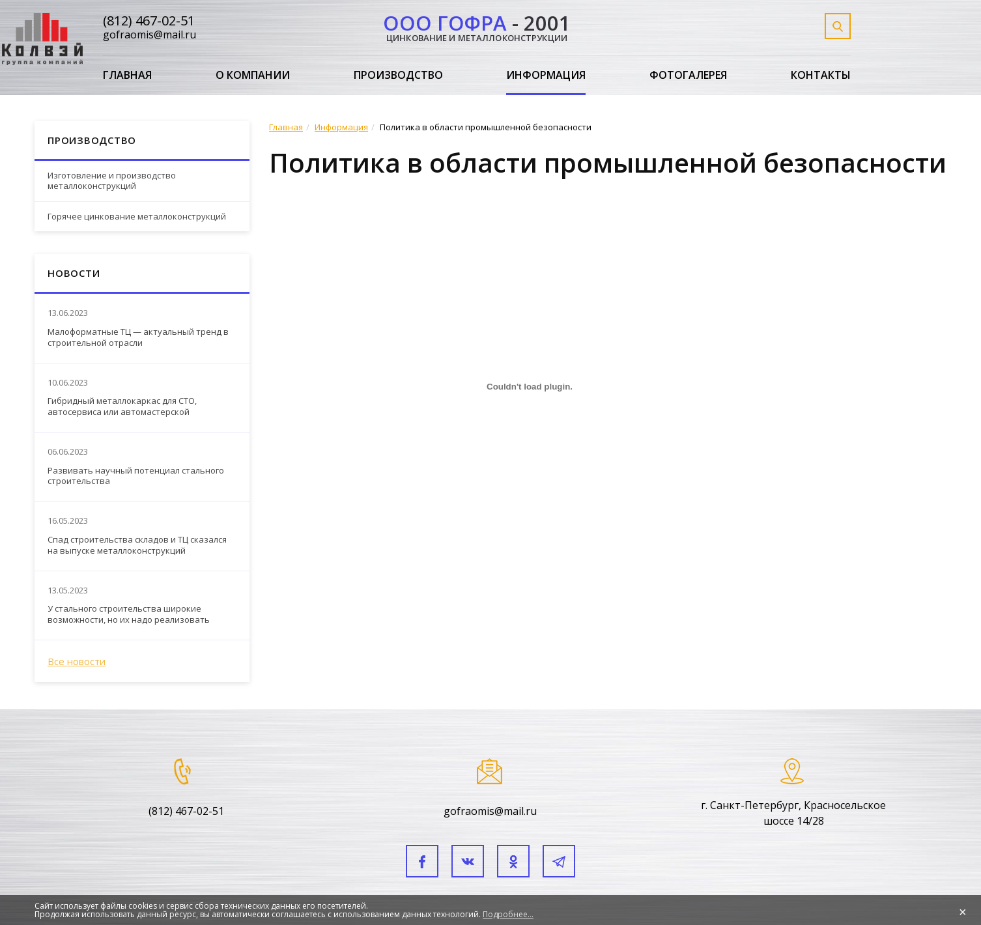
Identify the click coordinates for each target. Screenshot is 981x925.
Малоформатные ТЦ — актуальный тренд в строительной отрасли (138, 337)
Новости (74, 272)
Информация (546, 75)
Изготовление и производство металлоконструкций (112, 180)
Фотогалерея (688, 75)
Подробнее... (508, 914)
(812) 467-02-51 (149, 20)
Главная (127, 75)
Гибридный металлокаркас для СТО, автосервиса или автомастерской (122, 406)
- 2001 (477, 25)
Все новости (77, 661)
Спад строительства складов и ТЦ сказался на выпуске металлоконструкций (137, 545)
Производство (398, 75)
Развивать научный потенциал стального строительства (136, 476)
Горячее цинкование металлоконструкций (137, 216)
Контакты (821, 75)
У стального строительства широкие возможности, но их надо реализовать (129, 614)
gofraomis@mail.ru (149, 34)
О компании (253, 75)
